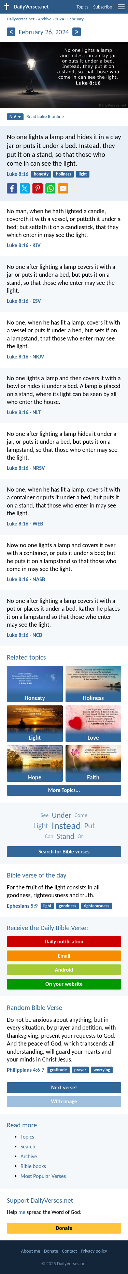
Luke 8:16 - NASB (26, 579)
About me (30, 1251)
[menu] (121, 9)
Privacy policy (94, 1251)
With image (64, 1101)
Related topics (26, 657)
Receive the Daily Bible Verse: (47, 928)
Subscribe (102, 7)
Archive (44, 18)
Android (64, 969)
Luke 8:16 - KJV (24, 245)
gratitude (58, 1069)
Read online (45, 116)
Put (89, 825)
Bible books (33, 1166)
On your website (64, 984)
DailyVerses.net (20, 18)
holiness (63, 174)
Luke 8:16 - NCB (24, 635)
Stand (65, 836)
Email (64, 956)
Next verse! (64, 1087)
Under (61, 815)
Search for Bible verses (64, 851)
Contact (69, 1251)
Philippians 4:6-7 (25, 1070)
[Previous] (11, 31)
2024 (59, 18)
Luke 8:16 (17, 174)
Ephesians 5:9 (22, 906)
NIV (15, 116)
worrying (102, 1069)
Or (80, 836)
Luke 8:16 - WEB (25, 523)
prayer (80, 1069)
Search (27, 1146)
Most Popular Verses (43, 1176)
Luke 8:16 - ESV (24, 301)
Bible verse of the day (36, 875)
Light (40, 825)
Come (80, 815)
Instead (66, 826)
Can (49, 836)
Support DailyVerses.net (40, 1200)
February (76, 18)
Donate (64, 1228)
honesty (41, 174)
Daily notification (64, 941)
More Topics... (64, 790)
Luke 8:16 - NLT (24, 412)
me (22, 1212)
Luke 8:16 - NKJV (25, 356)
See (44, 815)
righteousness (96, 905)
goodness (67, 905)
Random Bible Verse (34, 1007)
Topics (82, 7)
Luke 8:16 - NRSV (26, 468)
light (83, 174)
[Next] (76, 31)
